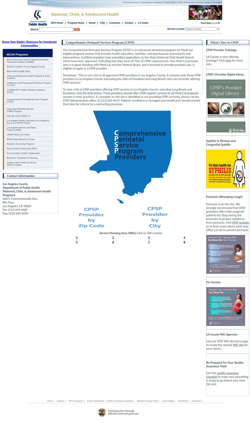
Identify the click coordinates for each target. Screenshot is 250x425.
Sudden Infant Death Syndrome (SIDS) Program (22, 163)
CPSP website (240, 222)
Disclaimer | (183, 401)
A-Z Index (143, 23)
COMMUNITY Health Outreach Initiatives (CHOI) (26, 91)
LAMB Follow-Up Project (18, 134)
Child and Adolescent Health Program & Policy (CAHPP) (29, 77)
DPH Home (57, 23)
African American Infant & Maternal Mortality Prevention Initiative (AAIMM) (27, 60)
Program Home (76, 23)
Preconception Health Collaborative (23, 153)
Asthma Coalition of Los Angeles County (26, 66)
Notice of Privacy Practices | (121, 401)
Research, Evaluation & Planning (22, 158)
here (228, 60)
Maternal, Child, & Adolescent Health (85, 14)
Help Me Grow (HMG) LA (18, 116)
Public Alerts (170, 2)
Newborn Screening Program (20, 144)
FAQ (102, 23)
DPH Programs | (76, 401)
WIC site (238, 345)
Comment (114, 23)
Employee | (197, 401)
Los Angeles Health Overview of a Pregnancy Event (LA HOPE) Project (28, 121)
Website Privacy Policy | (148, 401)
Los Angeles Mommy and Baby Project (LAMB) (21, 128)
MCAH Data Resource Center (21, 139)
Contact (129, 23)
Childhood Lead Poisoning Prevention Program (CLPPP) (29, 84)
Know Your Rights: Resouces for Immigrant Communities (29, 43)
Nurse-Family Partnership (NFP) (22, 148)
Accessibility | (168, 401)
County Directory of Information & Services (143, 2)
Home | (50, 401)
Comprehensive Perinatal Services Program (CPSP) (27, 100)
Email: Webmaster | (96, 401)
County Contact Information (209, 2)
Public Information (186, 2)
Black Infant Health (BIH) (18, 71)
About (92, 23)
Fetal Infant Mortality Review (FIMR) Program (20, 110)
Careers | (61, 401)
